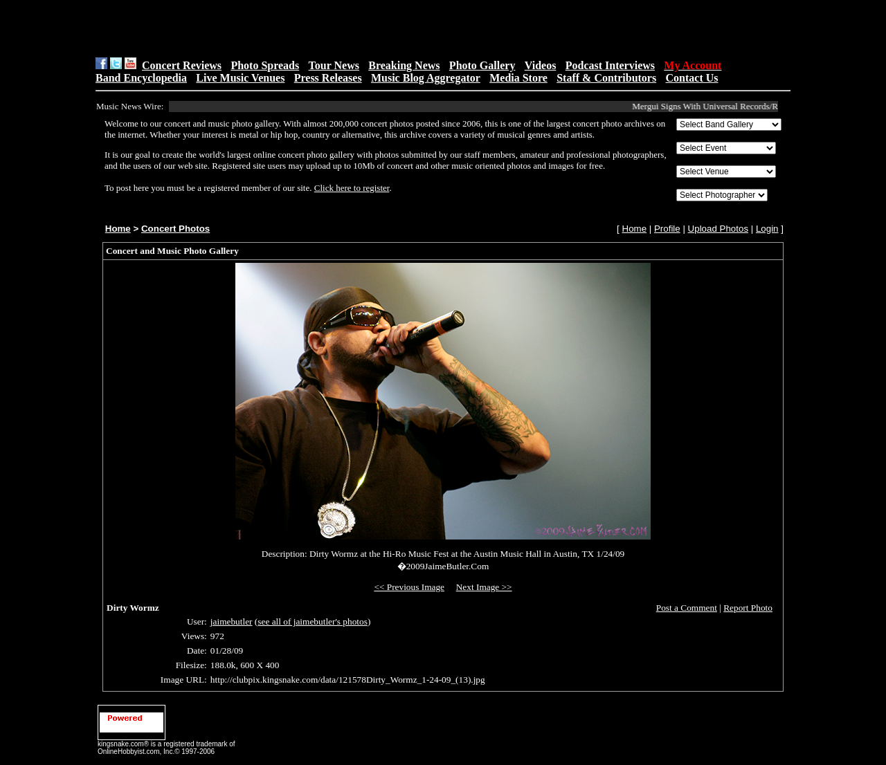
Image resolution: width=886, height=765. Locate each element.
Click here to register (352, 188)
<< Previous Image (409, 587)
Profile (667, 228)
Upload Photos (718, 228)
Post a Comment (686, 607)
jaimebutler (231, 621)
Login (767, 228)
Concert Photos (175, 228)
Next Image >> (484, 587)
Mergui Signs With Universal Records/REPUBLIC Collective (745, 106)
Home (118, 228)
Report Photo (747, 607)
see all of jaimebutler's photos (312, 621)
